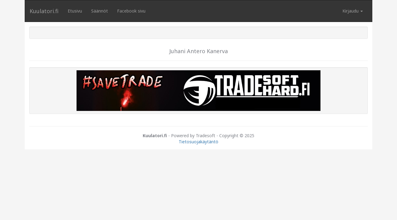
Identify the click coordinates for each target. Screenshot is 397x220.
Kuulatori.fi (44, 11)
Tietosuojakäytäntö (198, 142)
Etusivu (75, 11)
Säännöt (99, 11)
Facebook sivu (131, 11)
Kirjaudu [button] (352, 11)
